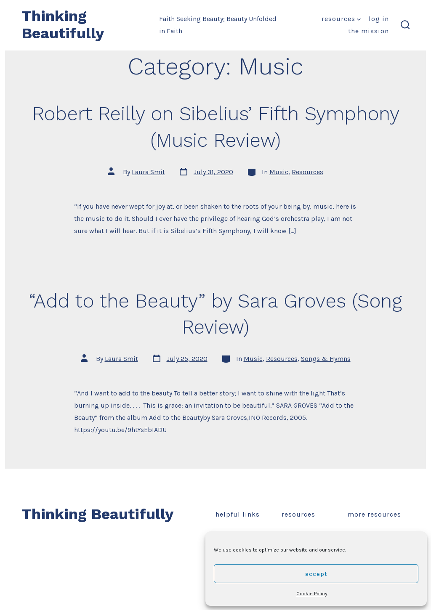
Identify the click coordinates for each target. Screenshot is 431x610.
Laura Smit (148, 172)
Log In (379, 19)
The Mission (368, 31)
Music (278, 172)
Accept (316, 574)
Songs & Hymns (326, 359)
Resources (341, 19)
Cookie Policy (311, 594)
